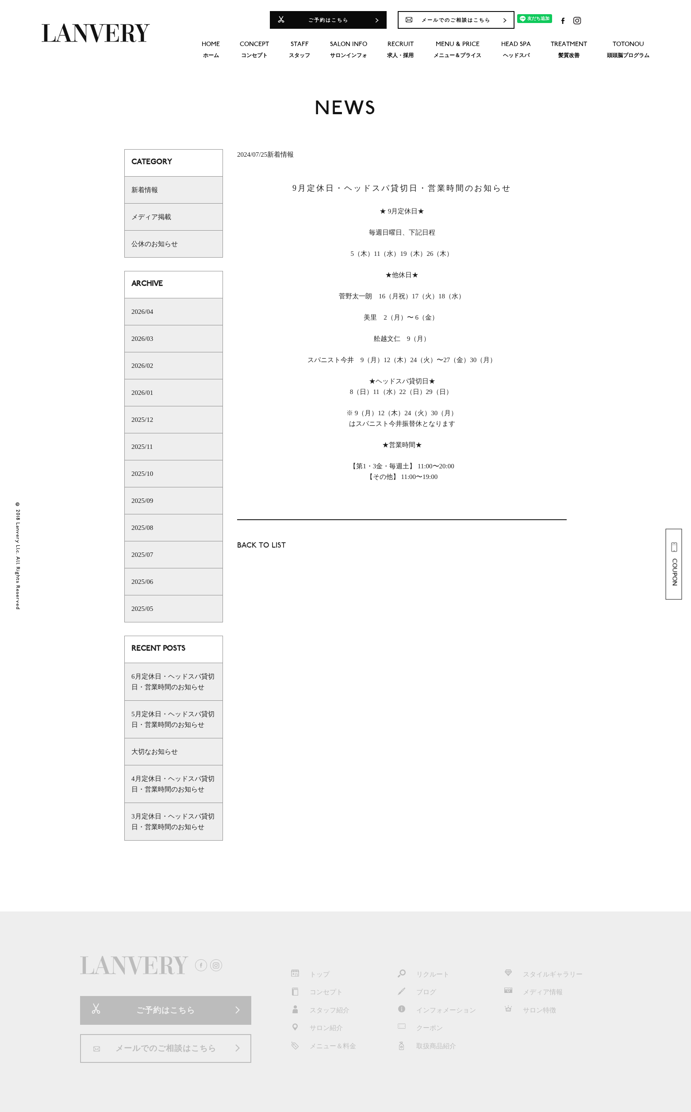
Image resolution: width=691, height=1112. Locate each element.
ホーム (211, 49)
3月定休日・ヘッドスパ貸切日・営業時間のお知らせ (173, 821)
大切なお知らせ (154, 751)
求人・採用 (400, 49)
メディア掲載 (151, 216)
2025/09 (142, 500)
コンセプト (254, 49)
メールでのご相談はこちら (456, 20)
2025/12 (142, 419)
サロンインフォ (348, 49)
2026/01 (142, 392)
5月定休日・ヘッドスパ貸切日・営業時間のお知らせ (173, 719)
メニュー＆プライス (457, 49)
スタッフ (299, 49)
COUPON (674, 564)
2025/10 (142, 473)
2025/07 (142, 554)
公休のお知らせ (154, 243)
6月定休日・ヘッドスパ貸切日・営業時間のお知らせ (173, 682)
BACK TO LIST (261, 546)
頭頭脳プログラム (628, 49)
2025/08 (142, 527)
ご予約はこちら (328, 20)
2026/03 (142, 338)
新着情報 (144, 189)
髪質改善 (569, 49)
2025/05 (142, 608)
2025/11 (142, 446)
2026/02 (142, 365)
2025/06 (142, 581)
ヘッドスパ (516, 49)
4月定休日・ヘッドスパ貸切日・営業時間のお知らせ (173, 784)
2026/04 (142, 311)
